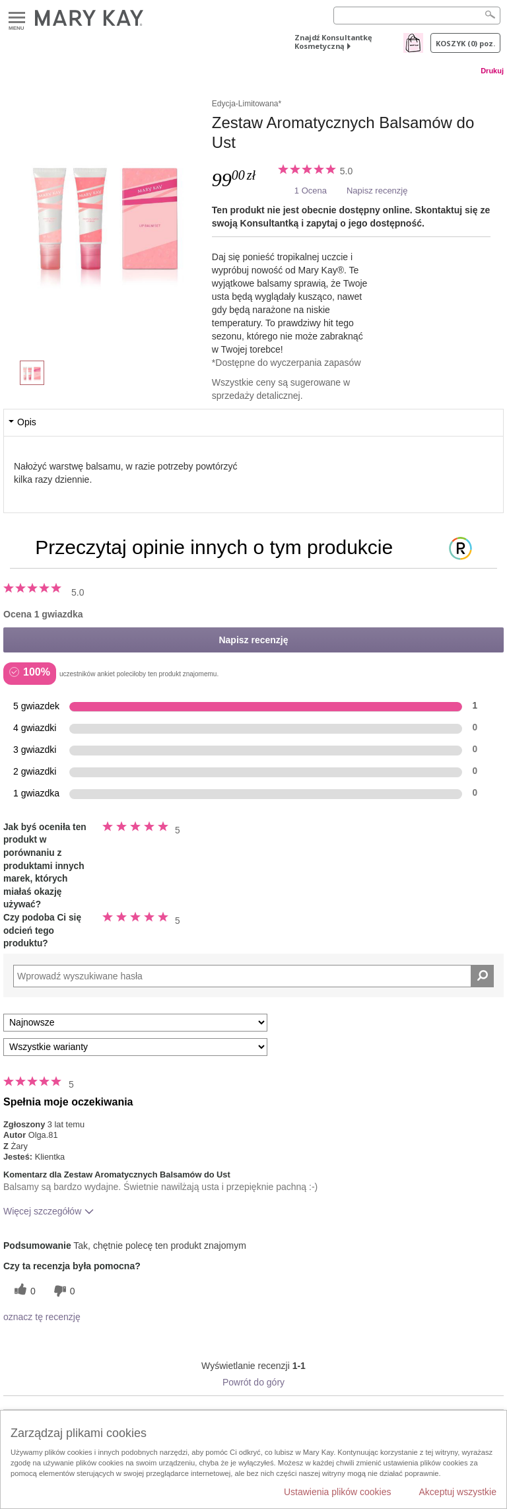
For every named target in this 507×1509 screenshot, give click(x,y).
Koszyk (465, 43)
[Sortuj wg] (135, 1023)
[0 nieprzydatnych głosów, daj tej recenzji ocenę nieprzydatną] (63, 1291)
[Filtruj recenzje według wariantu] (135, 1047)
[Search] (416, 15)
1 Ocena (310, 190)
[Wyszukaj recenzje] (482, 976)
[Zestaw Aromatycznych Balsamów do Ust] (107, 215)
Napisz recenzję (377, 190)
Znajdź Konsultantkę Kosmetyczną (333, 41)
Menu (17, 18)
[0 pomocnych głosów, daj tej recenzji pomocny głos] (23, 1291)
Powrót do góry (253, 1382)
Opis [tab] (26, 422)
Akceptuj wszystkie (457, 1492)
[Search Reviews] (253, 976)
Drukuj (492, 71)
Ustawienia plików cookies (337, 1492)
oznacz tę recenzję (42, 1317)
